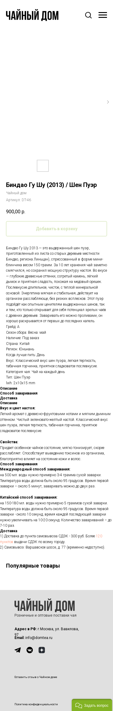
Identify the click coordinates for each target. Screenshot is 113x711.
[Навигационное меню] (103, 15)
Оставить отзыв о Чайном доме (35, 677)
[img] (17, 650)
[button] (88, 14)
